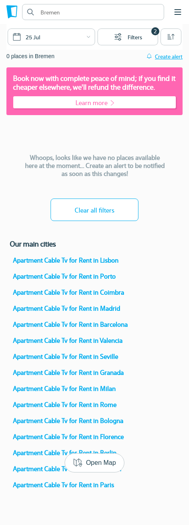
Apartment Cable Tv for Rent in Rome (64, 404)
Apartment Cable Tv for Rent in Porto (64, 276)
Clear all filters (94, 210)
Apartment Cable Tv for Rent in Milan (64, 388)
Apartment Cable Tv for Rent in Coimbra (68, 292)
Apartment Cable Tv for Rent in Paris (63, 484)
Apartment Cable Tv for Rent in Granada (68, 372)
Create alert (169, 56)
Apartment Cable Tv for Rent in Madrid (66, 308)
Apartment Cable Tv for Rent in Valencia (67, 340)
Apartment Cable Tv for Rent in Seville (65, 356)
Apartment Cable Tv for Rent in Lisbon (65, 260)
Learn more (94, 102)
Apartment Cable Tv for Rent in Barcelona (70, 324)
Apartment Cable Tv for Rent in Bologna (68, 420)
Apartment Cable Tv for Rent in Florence (68, 436)
